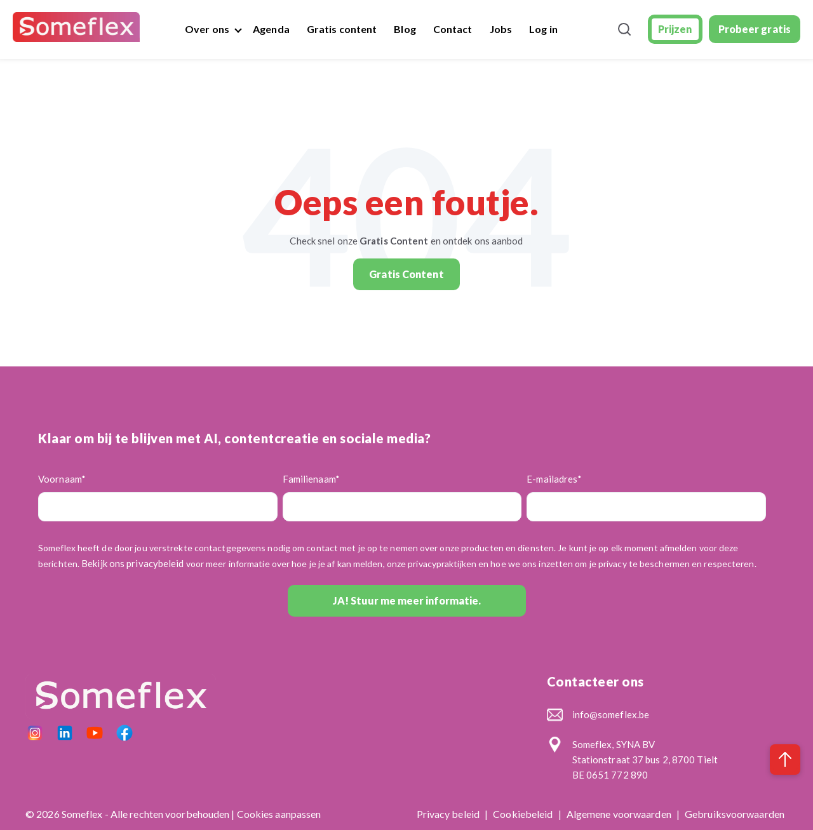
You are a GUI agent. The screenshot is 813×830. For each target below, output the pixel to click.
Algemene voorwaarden (620, 804)
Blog (404, 29)
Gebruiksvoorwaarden (734, 804)
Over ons (207, 29)
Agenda (271, 29)
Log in (543, 29)
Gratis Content (406, 264)
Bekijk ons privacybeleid (132, 553)
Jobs (501, 29)
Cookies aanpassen (279, 804)
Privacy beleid (449, 804)
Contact (453, 29)
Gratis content (342, 29)
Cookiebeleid (523, 804)
